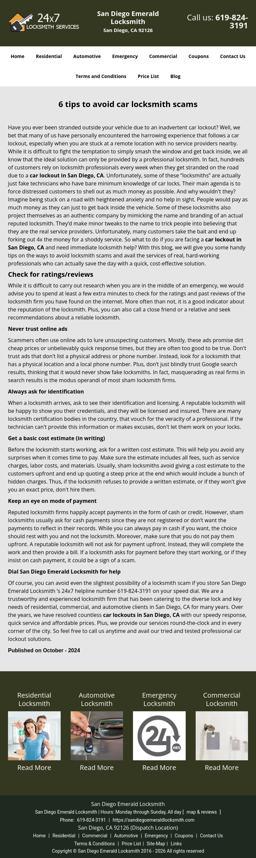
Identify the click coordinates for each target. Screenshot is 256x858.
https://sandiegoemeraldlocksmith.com (153, 820)
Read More (34, 767)
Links (176, 843)
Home (17, 56)
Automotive (87, 56)
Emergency (125, 56)
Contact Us (232, 56)
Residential (49, 56)
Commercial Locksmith (221, 699)
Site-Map (156, 843)
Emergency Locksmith (159, 699)
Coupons (199, 56)
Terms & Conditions (94, 843)
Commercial (163, 56)
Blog (175, 76)
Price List (148, 76)
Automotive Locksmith (97, 699)
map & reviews (202, 812)
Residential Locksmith (34, 699)
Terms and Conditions (101, 76)
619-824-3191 (231, 21)
